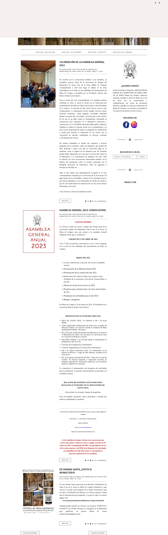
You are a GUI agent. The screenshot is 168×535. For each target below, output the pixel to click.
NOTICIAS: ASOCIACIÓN (45, 52)
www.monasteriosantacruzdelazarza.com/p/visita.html (83, 500)
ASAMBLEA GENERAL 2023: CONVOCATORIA (82, 210)
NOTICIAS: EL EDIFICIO (97, 52)
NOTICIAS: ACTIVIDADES (71, 52)
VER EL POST (65, 201)
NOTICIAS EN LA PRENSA (122, 52)
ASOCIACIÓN (66, 69)
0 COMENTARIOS (100, 201)
